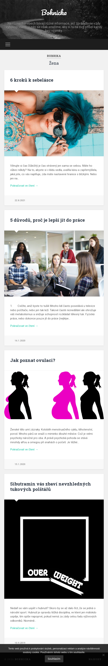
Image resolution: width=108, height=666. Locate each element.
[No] (103, 655)
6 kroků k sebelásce (31, 80)
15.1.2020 (20, 464)
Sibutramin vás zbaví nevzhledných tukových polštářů (50, 486)
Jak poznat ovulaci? (32, 360)
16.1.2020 (20, 340)
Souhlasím (54, 658)
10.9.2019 (20, 642)
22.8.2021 (20, 200)
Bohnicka (54, 12)
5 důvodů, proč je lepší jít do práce (47, 220)
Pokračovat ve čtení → (24, 185)
